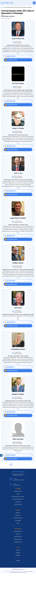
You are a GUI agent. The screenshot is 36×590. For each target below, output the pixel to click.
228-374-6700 (10, 56)
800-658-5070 (10, 191)
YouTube (18, 560)
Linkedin (18, 550)
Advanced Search (18, 531)
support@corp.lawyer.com (18, 479)
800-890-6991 (10, 101)
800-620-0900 (16, 485)
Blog (18, 523)
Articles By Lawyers (18, 517)
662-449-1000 (10, 412)
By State (18, 534)
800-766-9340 (10, 455)
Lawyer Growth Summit (18, 499)
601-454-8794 (10, 280)
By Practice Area (18, 536)
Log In (18, 493)
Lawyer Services (18, 491)
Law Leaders (18, 501)
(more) (18, 53)
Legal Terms (18, 515)
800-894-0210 (10, 146)
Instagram (18, 552)
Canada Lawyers (18, 541)
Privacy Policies (23, 572)
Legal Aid (18, 512)
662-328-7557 (10, 236)
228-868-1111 (9, 367)
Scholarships (18, 520)
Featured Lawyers (18, 539)
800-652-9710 (10, 322)
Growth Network (18, 504)
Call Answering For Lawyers (18, 496)
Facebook (18, 555)
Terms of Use (27, 571)
